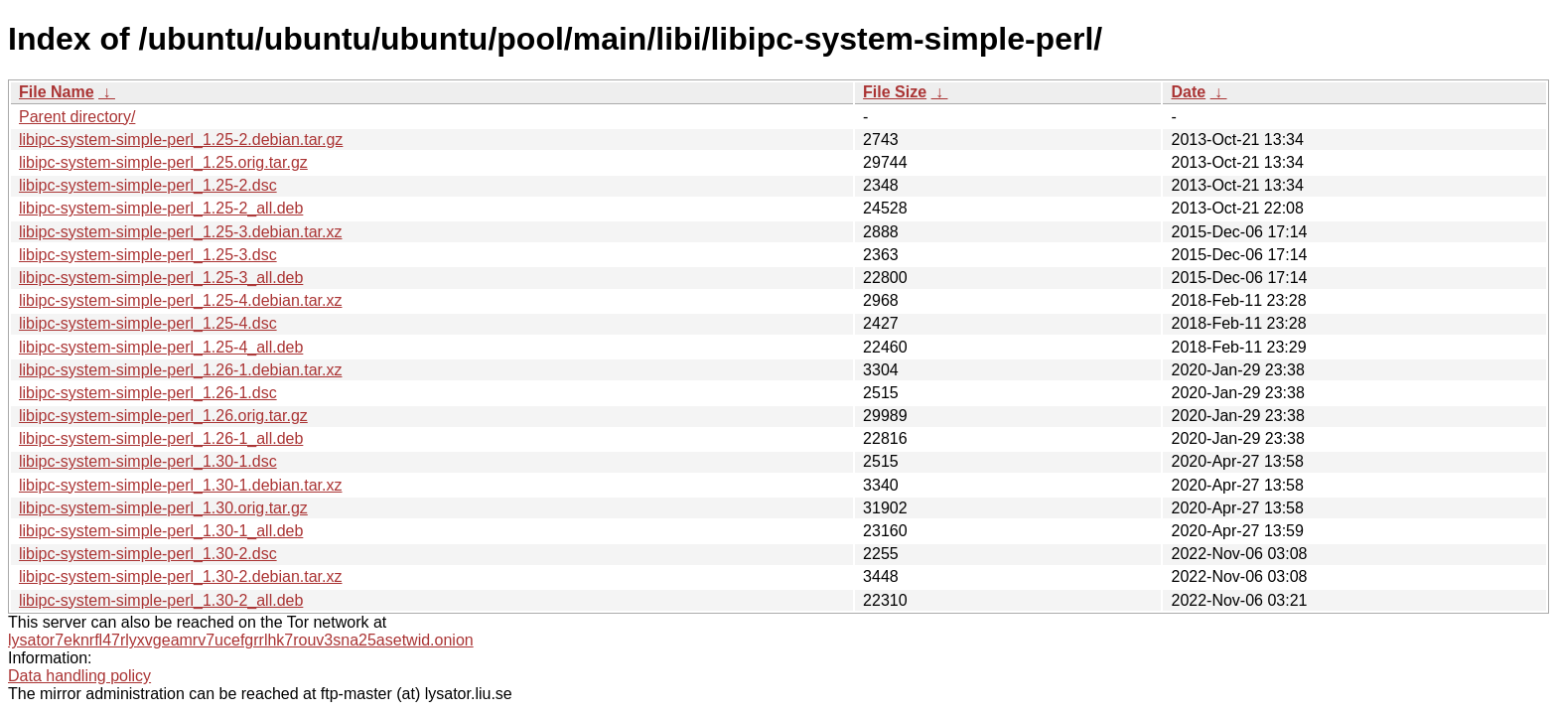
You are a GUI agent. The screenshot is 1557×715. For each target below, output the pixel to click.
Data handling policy (79, 675)
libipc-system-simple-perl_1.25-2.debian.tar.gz (181, 139)
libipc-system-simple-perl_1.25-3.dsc (148, 254)
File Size (894, 91)
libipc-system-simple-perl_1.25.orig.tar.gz (163, 162)
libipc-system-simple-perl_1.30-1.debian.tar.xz (180, 485)
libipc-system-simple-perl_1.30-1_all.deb (161, 530)
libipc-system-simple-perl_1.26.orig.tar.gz (163, 415)
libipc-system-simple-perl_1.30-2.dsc (148, 553)
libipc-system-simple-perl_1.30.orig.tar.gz (163, 508)
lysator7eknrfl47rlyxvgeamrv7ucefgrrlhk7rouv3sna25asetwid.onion (241, 640)
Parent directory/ (77, 116)
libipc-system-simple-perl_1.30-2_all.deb (161, 600)
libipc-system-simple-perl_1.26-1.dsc (148, 392)
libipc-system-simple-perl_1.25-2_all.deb (161, 208)
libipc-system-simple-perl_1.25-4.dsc (148, 323)
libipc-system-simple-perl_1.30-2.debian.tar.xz (180, 576)
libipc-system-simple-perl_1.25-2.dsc (148, 185)
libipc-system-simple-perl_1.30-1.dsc (148, 461)
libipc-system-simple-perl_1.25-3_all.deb (161, 277)
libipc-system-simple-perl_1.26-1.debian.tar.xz (180, 369)
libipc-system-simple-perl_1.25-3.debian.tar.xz (180, 231)
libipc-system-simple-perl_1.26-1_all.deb (161, 438)
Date (1188, 91)
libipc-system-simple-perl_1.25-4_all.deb (161, 347)
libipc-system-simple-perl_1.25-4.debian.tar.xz (180, 300)
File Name (56, 91)
